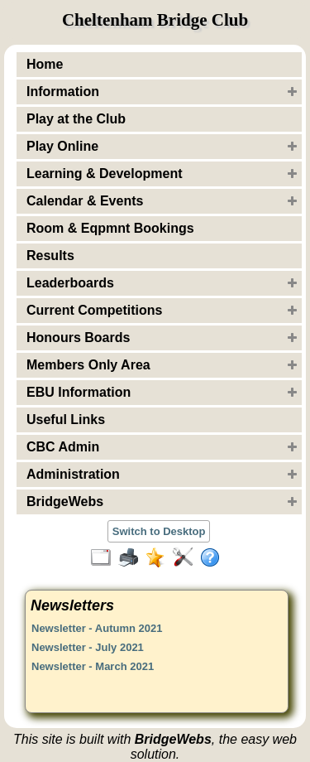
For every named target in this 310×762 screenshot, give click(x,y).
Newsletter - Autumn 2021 (96, 628)
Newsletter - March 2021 (92, 666)
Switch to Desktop (159, 531)
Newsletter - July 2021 (87, 647)
